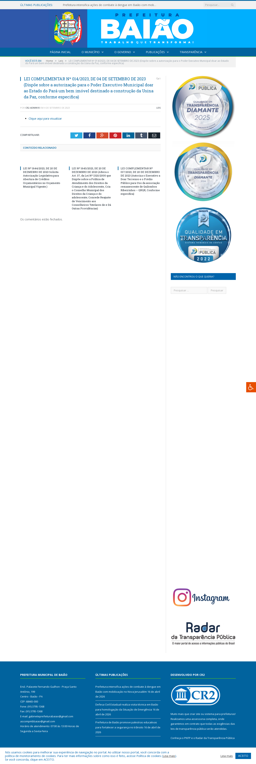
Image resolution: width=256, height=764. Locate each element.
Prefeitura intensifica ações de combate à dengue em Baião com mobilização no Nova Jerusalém (109, 5)
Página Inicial (60, 52)
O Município (91, 52)
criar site (195, 714)
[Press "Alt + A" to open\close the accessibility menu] (251, 387)
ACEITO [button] (243, 756)
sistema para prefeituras (220, 714)
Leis (158, 107)
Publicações (155, 52)
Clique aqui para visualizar (45, 118)
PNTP (187, 738)
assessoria (198, 719)
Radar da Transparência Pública (215, 738)
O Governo (122, 52)
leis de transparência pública (188, 729)
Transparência (191, 52)
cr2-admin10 (32, 107)
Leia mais (169, 756)
